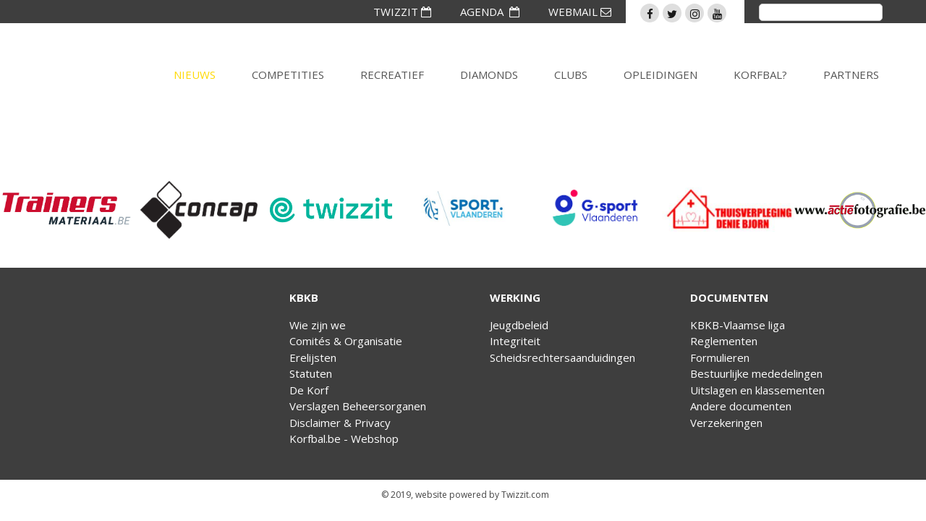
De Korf (308, 390)
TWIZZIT (402, 11)
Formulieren (719, 357)
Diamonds (489, 74)
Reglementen (723, 341)
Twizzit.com (525, 494)
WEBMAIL (579, 11)
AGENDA (489, 11)
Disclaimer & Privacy (340, 422)
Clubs (570, 74)
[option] (66, 210)
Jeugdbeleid (519, 325)
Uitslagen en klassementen (757, 390)
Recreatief (392, 74)
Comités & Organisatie (345, 341)
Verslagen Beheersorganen (357, 406)
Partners (851, 74)
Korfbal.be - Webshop (344, 438)
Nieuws (195, 74)
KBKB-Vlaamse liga (737, 325)
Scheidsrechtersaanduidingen (562, 357)
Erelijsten (312, 357)
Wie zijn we (317, 325)
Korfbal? (760, 74)
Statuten (310, 373)
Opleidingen (660, 74)
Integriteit (515, 341)
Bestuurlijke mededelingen (756, 373)
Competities (288, 74)
